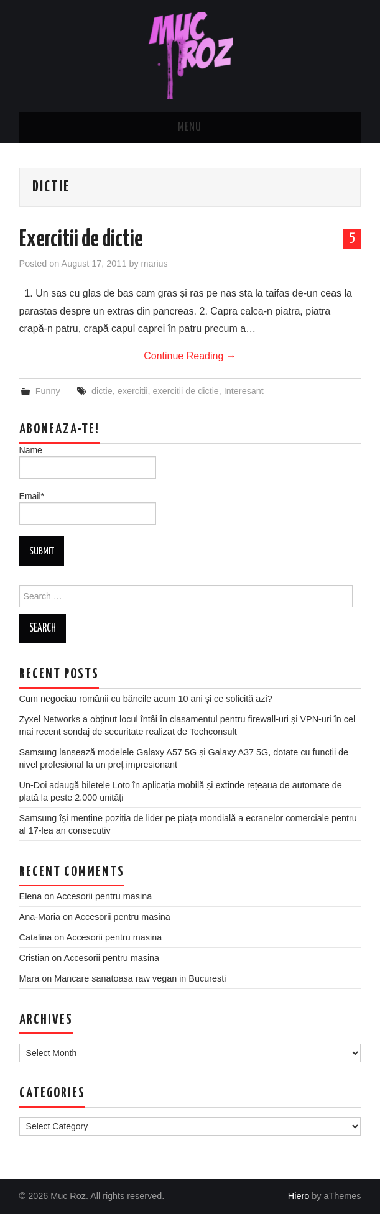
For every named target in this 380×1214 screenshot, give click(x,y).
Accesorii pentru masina (104, 896)
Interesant (244, 391)
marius (154, 264)
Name (87, 462)
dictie (102, 391)
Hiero (298, 1196)
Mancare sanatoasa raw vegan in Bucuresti (140, 978)
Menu (190, 127)
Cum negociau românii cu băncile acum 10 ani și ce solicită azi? (145, 699)
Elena (30, 896)
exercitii (133, 391)
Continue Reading (190, 356)
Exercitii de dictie (81, 240)
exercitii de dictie (185, 391)
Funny (47, 391)
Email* (87, 508)
